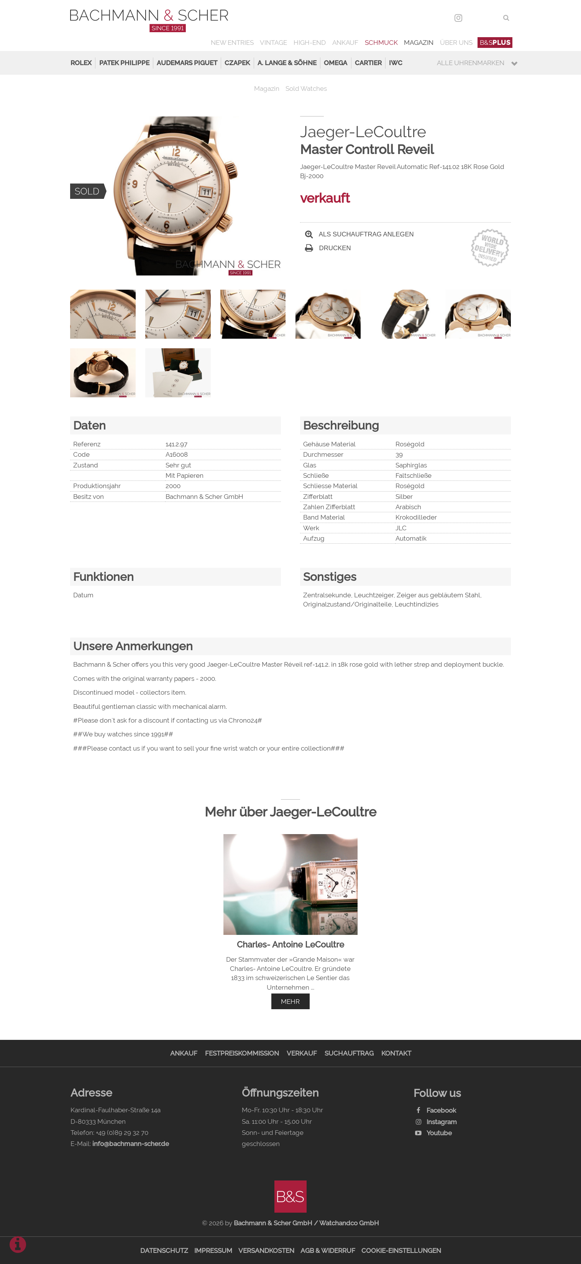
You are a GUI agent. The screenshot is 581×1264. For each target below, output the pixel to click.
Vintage (273, 42)
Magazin (418, 42)
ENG (491, 17)
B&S (495, 42)
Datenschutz (164, 1250)
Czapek (237, 63)
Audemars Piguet (187, 63)
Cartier (368, 63)
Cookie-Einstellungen (401, 1250)
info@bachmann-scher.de (130, 1144)
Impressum (213, 1250)
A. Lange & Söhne (287, 63)
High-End (310, 42)
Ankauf (345, 42)
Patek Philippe (124, 63)
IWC (395, 63)
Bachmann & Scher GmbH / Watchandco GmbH (306, 1223)
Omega (335, 63)
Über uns (456, 42)
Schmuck (381, 42)
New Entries (232, 42)
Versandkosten (266, 1250)
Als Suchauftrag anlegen (359, 234)
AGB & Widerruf (327, 1250)
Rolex (81, 63)
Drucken (328, 248)
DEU (475, 17)
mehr (290, 1001)
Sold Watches (306, 88)
